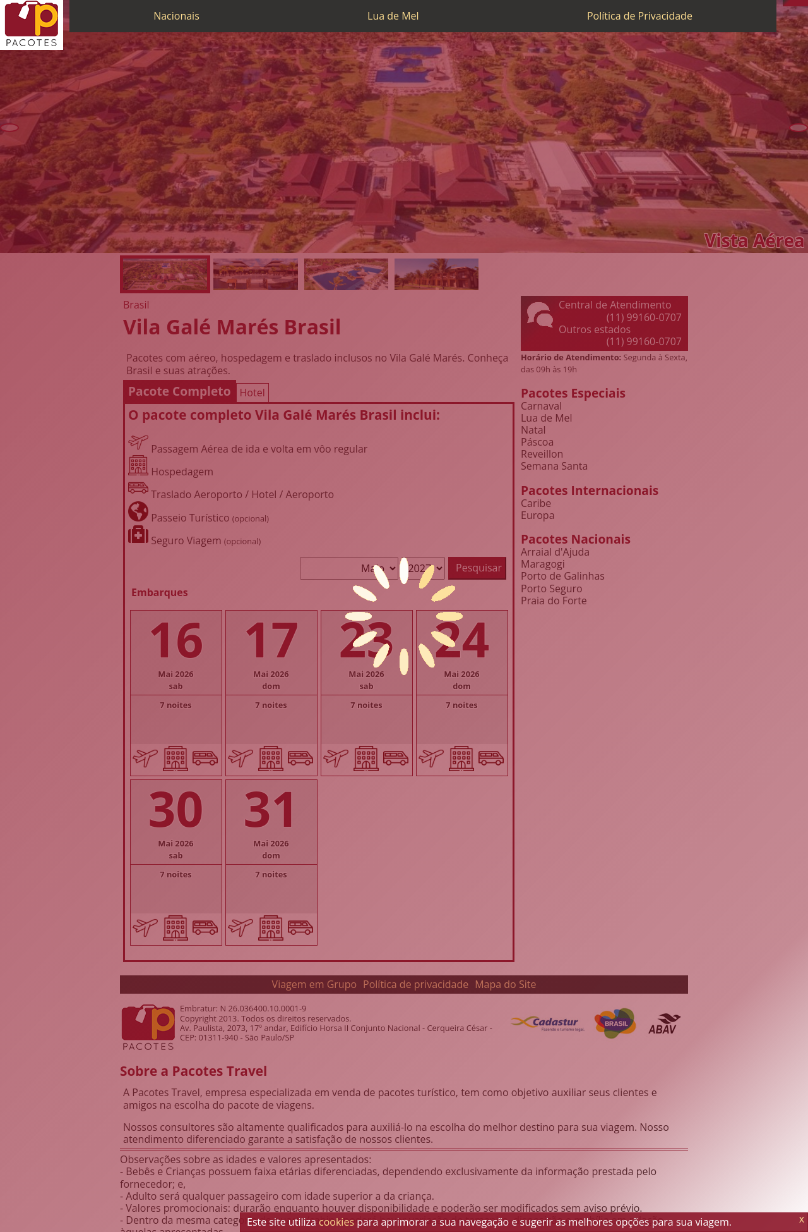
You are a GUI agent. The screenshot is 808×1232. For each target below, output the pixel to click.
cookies (336, 1222)
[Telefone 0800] (786, 3)
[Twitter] (798, 3)
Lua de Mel (393, 16)
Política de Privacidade (639, 16)
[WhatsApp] (792, 3)
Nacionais (176, 16)
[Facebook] (805, 3)
